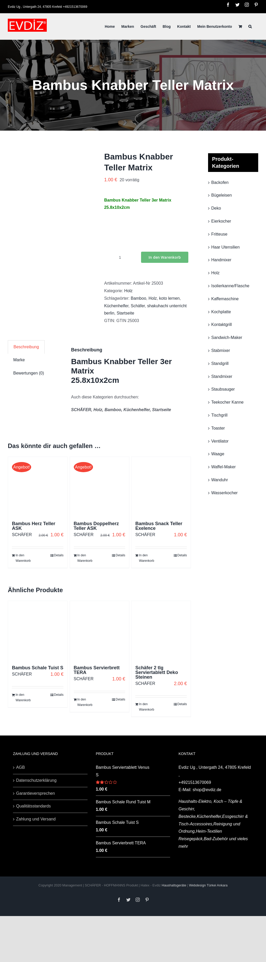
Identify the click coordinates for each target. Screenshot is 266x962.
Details (59, 555)
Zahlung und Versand (36, 819)
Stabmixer (220, 350)
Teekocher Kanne (227, 402)
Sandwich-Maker (226, 337)
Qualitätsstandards (33, 806)
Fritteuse (219, 234)
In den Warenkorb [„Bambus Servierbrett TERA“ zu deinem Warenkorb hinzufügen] (84, 702)
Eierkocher (221, 221)
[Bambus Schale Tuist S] (37, 630)
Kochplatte (221, 312)
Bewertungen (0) (28, 373)
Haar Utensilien (225, 247)
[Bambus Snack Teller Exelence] (161, 486)
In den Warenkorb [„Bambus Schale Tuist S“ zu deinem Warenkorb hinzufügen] (23, 697)
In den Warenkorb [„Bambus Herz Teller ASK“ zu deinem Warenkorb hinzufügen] (23, 558)
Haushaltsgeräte (174, 885)
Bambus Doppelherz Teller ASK (96, 526)
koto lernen (169, 298)
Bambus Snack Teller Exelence (158, 526)
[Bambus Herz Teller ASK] (37, 486)
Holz (128, 291)
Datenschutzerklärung (36, 780)
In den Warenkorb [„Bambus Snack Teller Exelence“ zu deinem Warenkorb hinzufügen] (146, 558)
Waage (217, 454)
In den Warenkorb (165, 257)
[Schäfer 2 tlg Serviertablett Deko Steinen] (161, 630)
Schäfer (138, 306)
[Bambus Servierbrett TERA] (99, 630)
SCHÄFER (22, 534)
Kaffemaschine (225, 299)
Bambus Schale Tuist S (37, 667)
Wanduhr (219, 480)
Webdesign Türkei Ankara (208, 885)
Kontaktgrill (221, 324)
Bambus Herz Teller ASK (33, 526)
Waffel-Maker (223, 467)
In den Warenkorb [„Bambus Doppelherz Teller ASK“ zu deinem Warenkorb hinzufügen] (84, 558)
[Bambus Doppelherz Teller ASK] (99, 486)
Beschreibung (26, 347)
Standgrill (220, 363)
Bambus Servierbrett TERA (97, 670)
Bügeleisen (221, 195)
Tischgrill (219, 415)
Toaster (218, 428)
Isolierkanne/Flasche (230, 286)
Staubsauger (223, 389)
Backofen (220, 182)
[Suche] (250, 26)
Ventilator (220, 441)
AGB (20, 767)
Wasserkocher (224, 493)
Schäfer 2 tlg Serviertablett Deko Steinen (156, 672)
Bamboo (138, 298)
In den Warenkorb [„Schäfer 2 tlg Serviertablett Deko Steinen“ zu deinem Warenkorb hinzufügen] (146, 707)
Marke (19, 360)
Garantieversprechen (35, 793)
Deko (216, 208)
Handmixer (221, 260)
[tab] (26, 347)
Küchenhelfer (116, 306)
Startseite (125, 313)
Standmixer (221, 376)
